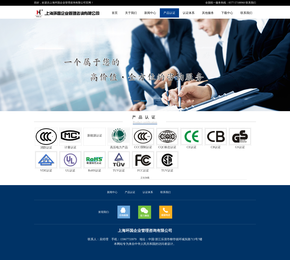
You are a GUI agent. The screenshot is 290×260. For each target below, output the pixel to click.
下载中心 (227, 12)
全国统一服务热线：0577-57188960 (225, 2)
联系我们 (251, 2)
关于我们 (131, 12)
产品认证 (169, 12)
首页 (115, 12)
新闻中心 (150, 12)
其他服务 (208, 12)
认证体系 (189, 12)
